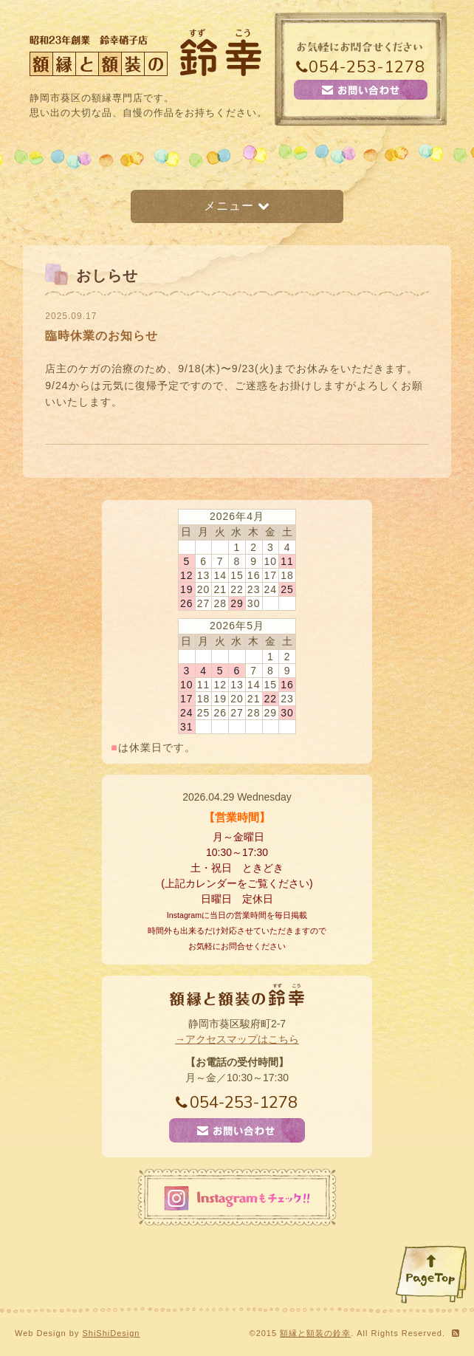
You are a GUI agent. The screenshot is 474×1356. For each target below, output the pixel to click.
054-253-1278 (360, 67)
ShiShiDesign (111, 1333)
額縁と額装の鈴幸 (315, 1333)
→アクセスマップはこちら (237, 1039)
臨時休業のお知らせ (101, 335)
